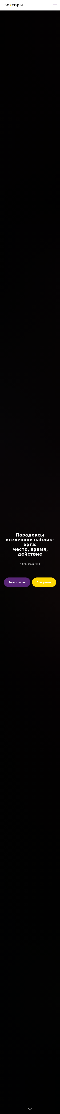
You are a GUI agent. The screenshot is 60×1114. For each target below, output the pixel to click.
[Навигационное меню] (55, 5)
